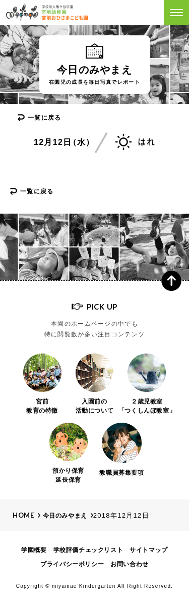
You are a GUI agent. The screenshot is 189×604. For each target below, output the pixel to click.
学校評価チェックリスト (88, 549)
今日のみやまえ (65, 515)
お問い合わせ (129, 564)
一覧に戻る (44, 117)
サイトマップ (149, 549)
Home (23, 515)
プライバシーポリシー (72, 564)
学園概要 (33, 549)
